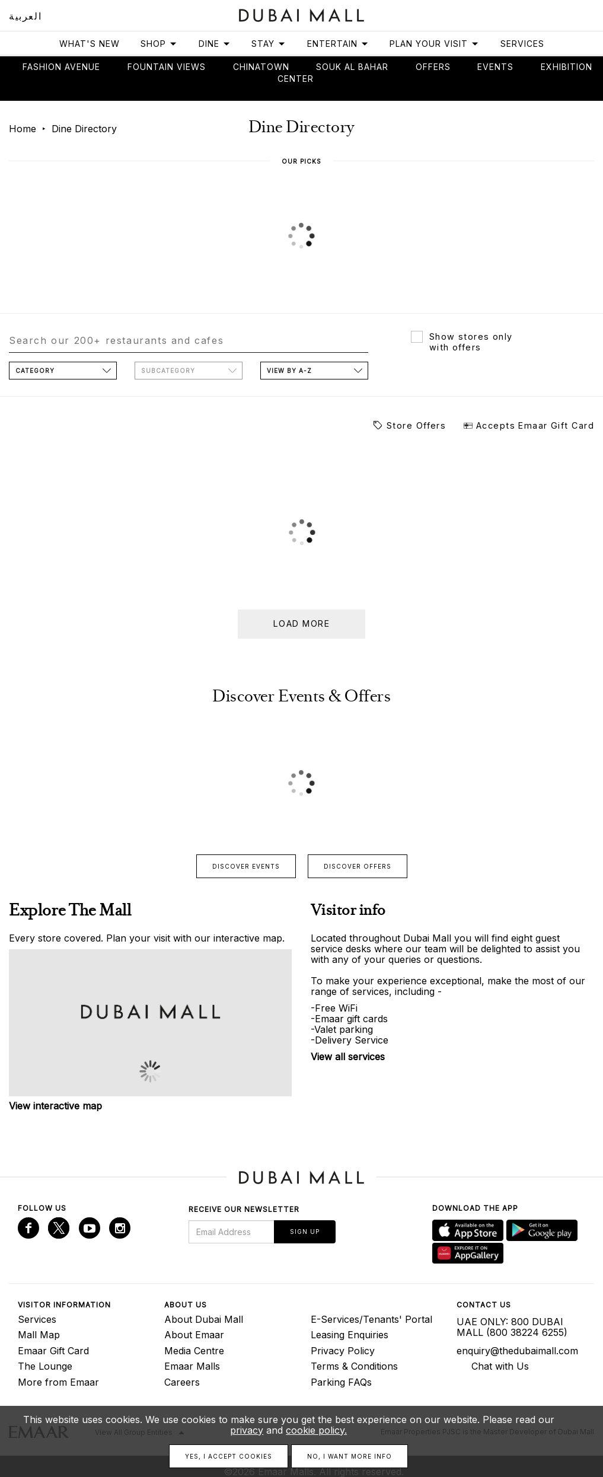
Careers (182, 1382)
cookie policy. (316, 1430)
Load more (301, 623)
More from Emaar (58, 1382)
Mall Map (39, 1335)
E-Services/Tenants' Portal (371, 1319)
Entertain (338, 44)
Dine (215, 44)
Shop (159, 44)
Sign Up (305, 1231)
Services (522, 44)
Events (495, 67)
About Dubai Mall (203, 1319)
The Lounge (45, 1366)
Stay (268, 44)
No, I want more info (349, 1456)
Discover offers (357, 866)
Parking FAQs (341, 1382)
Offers (433, 67)
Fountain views (166, 67)
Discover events (246, 866)
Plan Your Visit (434, 44)
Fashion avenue (61, 67)
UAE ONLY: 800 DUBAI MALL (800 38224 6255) (512, 1327)
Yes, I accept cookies (228, 1456)
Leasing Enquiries (349, 1335)
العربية (25, 16)
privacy (246, 1430)
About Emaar (194, 1335)
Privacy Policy (343, 1351)
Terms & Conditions (354, 1366)
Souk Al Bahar (352, 67)
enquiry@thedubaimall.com (517, 1351)
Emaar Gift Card (53, 1351)
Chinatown (261, 67)
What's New (89, 44)
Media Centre (194, 1351)
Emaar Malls (192, 1366)
